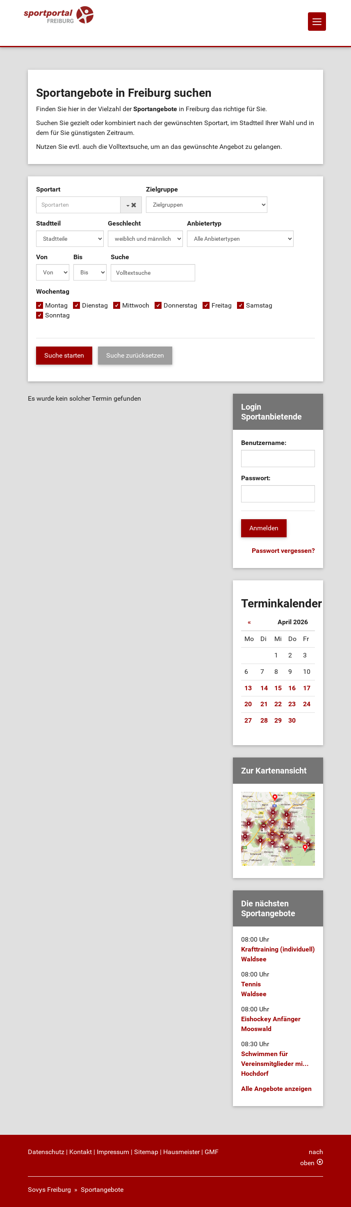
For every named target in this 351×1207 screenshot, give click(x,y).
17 (306, 688)
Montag (56, 305)
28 (264, 720)
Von (42, 257)
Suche (120, 257)
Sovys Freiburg (49, 1189)
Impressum (113, 1152)
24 (306, 704)
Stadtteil (48, 223)
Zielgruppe (162, 189)
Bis (77, 257)
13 (248, 688)
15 (278, 688)
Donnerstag (180, 305)
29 (278, 720)
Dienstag (95, 305)
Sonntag (57, 315)
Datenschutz (46, 1152)
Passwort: (256, 478)
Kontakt (80, 1152)
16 (292, 688)
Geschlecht (124, 223)
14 (264, 688)
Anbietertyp (204, 223)
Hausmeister (181, 1152)
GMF (212, 1152)
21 (264, 704)
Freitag (222, 305)
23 (292, 704)
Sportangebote (102, 1189)
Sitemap (146, 1152)
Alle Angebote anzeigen (276, 1089)
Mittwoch (135, 305)
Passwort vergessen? (283, 550)
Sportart (48, 189)
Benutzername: (264, 443)
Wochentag (52, 291)
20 (248, 704)
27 (248, 720)
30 (292, 720)
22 (278, 704)
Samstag (259, 305)
